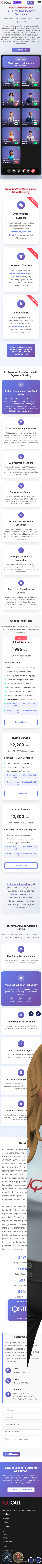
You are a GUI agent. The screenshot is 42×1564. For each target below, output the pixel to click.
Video (30, 3)
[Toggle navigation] (39, 3)
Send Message (11, 1454)
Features (6, 1518)
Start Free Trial (21, 50)
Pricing (5, 1522)
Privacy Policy (8, 1550)
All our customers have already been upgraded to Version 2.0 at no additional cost (21, 350)
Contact (6, 1534)
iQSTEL (5, 1538)
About (5, 1531)
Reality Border (8, 1542)
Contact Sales (21, 722)
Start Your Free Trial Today (21, 1490)
